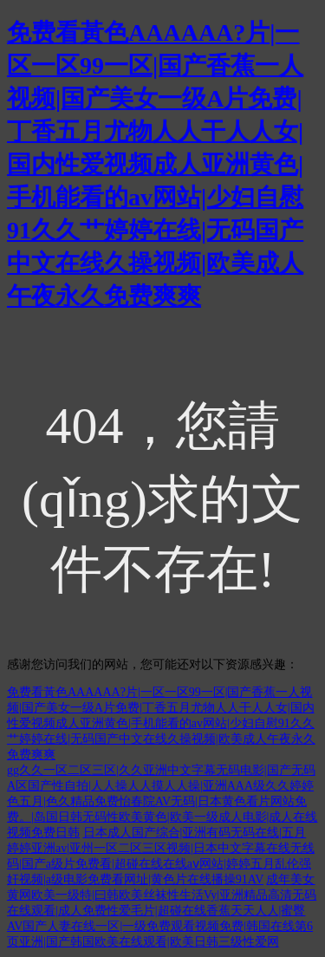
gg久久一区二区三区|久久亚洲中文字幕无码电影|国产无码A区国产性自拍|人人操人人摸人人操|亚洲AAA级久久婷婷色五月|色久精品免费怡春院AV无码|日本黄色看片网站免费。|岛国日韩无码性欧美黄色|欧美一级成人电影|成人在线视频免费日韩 (162, 801)
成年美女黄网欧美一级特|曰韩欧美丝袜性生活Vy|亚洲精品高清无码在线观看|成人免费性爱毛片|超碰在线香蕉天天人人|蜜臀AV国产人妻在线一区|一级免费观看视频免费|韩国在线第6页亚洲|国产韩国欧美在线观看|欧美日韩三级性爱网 (161, 910)
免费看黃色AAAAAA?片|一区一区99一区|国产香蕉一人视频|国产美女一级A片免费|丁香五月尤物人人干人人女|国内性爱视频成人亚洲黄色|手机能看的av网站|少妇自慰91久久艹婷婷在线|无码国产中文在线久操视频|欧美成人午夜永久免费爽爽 (155, 164)
